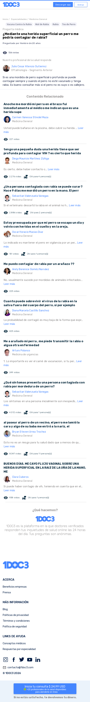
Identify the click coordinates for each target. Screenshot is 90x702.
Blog (5, 609)
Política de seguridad (15, 626)
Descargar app (63, 4)
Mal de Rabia (42, 24)
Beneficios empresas (15, 586)
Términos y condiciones (16, 620)
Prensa (7, 592)
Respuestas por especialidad (19, 649)
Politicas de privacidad (16, 615)
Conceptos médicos (14, 643)
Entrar (81, 5)
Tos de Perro (69, 24)
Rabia (56, 24)
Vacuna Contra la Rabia (19, 24)
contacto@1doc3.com (18, 667)
